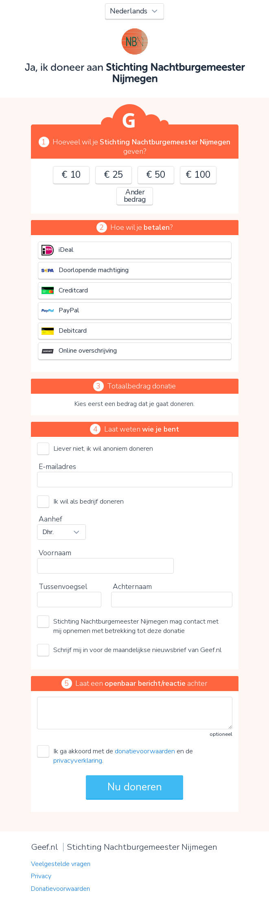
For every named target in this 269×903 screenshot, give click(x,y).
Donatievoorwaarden (60, 888)
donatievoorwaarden (145, 751)
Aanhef (50, 519)
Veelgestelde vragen (60, 863)
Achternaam (132, 586)
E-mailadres (57, 466)
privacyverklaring (77, 760)
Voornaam (55, 553)
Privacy (41, 876)
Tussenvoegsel (63, 586)
